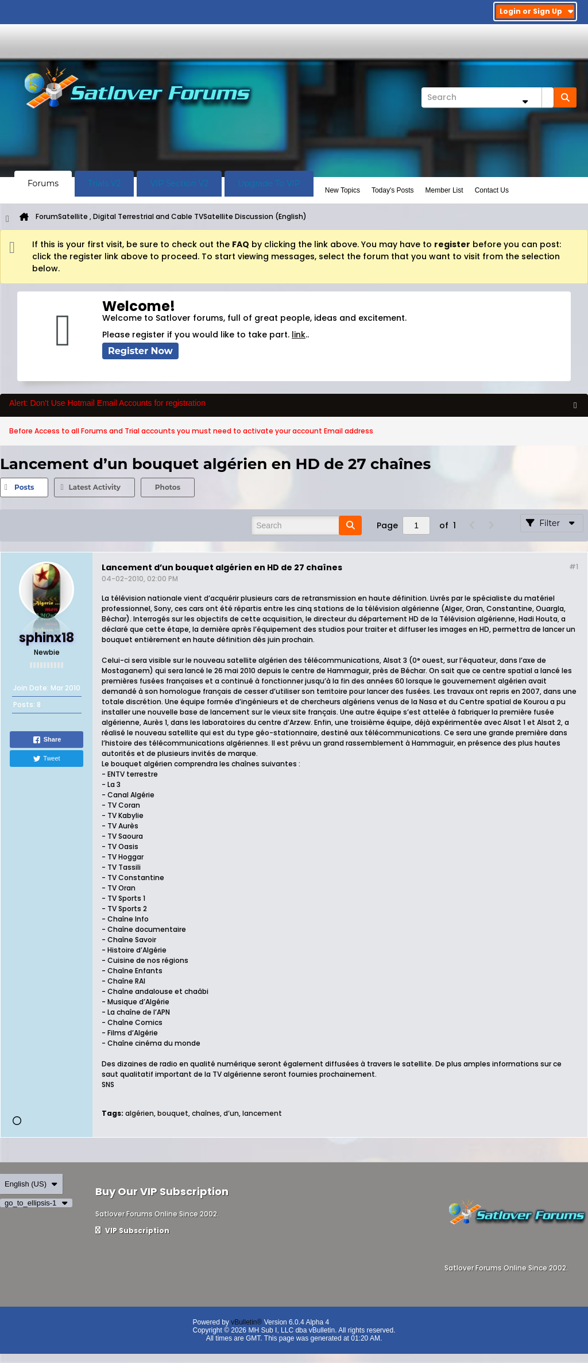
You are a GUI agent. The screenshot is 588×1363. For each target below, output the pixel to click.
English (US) (31, 1184)
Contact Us (492, 190)
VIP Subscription (132, 1230)
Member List (444, 190)
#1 (573, 566)
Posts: (24, 704)
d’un (231, 1113)
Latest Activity (94, 487)
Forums (43, 183)
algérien (139, 1113)
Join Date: (31, 688)
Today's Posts (393, 190)
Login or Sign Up (537, 11)
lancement (262, 1113)
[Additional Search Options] (525, 101)
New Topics (342, 190)
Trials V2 (104, 183)
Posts (24, 487)
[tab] (24, 487)
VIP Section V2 (179, 183)
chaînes (206, 1113)
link (298, 334)
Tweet (46, 759)
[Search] (487, 97)
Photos (167, 487)
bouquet (172, 1113)
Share (46, 739)
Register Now (140, 350)
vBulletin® (246, 1322)
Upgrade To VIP (269, 183)
